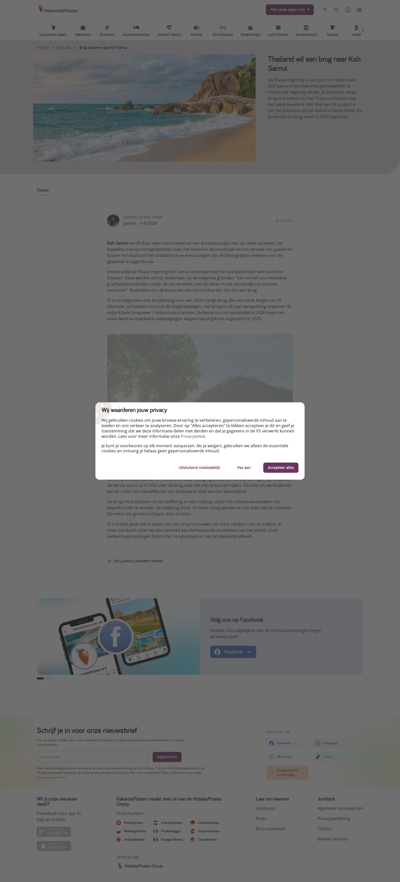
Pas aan (244, 467)
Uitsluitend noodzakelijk (199, 467)
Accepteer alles (281, 467)
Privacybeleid (193, 436)
